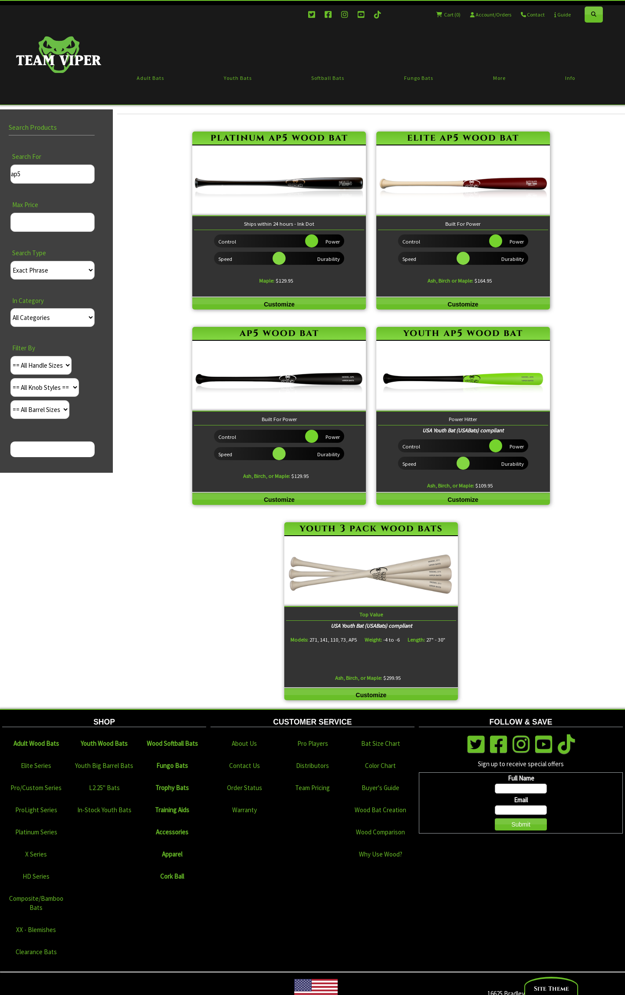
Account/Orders (490, 14)
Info (570, 78)
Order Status (244, 788)
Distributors (312, 765)
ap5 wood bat (279, 333)
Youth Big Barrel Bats (104, 765)
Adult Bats (150, 78)
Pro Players (312, 743)
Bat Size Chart (380, 743)
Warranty (244, 810)
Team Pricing (312, 788)
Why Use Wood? (380, 854)
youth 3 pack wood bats (371, 528)
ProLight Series (36, 810)
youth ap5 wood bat (463, 333)
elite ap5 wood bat (463, 138)
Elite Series (36, 765)
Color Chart (380, 765)
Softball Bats (327, 78)
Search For (26, 156)
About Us (244, 743)
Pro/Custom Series (36, 788)
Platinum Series (36, 832)
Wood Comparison (380, 832)
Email (521, 800)
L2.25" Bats (104, 788)
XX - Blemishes (36, 930)
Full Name (521, 778)
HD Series (36, 876)
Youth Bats (238, 78)
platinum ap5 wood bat (279, 138)
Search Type (29, 253)
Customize (279, 304)
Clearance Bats (36, 952)
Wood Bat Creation (380, 810)
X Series (36, 854)
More (499, 78)
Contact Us (244, 765)
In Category (28, 301)
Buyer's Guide (380, 788)
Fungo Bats (418, 78)
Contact (533, 14)
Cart (448, 14)
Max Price (25, 205)
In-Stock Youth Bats (104, 810)
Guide (562, 14)
